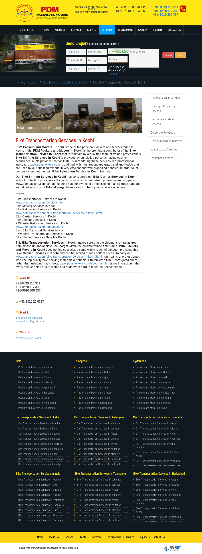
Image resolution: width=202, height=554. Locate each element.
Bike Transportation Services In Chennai (39, 490)
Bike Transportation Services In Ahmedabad (41, 515)
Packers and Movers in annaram (94, 382)
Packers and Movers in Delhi (33, 372)
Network (107, 30)
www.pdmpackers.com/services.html (40, 202)
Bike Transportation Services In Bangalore (41, 505)
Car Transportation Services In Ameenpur (158, 461)
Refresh (116, 72)
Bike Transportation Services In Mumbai (39, 479)
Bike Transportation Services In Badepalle (99, 520)
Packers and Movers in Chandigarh (37, 408)
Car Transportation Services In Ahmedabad (41, 459)
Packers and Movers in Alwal (151, 377)
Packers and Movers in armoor (93, 387)
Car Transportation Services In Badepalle (99, 464)
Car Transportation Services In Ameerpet (158, 439)
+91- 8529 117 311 (165, 7)
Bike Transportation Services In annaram (99, 495)
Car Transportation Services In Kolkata (39, 439)
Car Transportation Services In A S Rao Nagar (157, 454)
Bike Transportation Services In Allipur (97, 490)
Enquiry (157, 30)
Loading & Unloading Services (163, 108)
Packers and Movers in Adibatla (153, 372)
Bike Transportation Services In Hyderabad (41, 500)
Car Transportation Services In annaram (98, 439)
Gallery (142, 30)
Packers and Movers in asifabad (94, 392)
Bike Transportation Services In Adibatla (157, 484)
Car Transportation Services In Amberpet (158, 466)
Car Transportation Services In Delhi (37, 428)
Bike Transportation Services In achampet (99, 479)
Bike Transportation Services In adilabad (98, 484)
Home (46, 30)
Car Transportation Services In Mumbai (39, 423)
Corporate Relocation (163, 132)
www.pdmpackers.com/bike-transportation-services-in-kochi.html (59, 213)
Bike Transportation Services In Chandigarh (41, 520)
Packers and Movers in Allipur (93, 377)
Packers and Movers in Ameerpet (153, 382)
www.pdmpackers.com (45, 164)
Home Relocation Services (166, 141)
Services (76, 30)
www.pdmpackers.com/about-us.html (84, 263)
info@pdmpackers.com (29, 318)
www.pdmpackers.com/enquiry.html (39, 226)
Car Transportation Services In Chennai (39, 433)
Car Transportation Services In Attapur (157, 423)
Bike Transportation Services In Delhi (38, 484)
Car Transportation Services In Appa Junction (155, 445)
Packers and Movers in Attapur (152, 367)
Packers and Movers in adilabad (94, 372)
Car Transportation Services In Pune (37, 454)
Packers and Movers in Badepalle (94, 408)
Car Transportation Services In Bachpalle (99, 459)
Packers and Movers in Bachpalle (94, 403)
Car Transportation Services (162, 121)
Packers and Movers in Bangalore (36, 392)
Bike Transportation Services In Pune (38, 510)
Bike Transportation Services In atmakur (99, 510)
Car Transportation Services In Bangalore (40, 449)
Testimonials (125, 30)
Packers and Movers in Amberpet (153, 403)
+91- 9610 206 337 (165, 14)
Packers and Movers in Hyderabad (36, 387)
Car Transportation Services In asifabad (98, 449)
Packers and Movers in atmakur (94, 398)
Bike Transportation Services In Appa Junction (156, 501)
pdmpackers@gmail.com (30, 321)
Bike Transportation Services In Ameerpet (158, 495)
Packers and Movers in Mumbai (35, 367)
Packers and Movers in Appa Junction (156, 387)
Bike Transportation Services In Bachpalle (99, 515)
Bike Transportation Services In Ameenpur (158, 517)
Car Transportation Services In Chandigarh (41, 464)
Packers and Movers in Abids (151, 408)
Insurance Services (162, 158)
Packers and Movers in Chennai (35, 377)
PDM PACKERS (25, 30)
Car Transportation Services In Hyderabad (40, 444)
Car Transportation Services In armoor (97, 444)
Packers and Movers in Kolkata (35, 382)
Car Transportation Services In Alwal (155, 433)
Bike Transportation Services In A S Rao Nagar (157, 510)
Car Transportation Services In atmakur (98, 454)
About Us (60, 30)
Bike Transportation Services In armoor (98, 500)
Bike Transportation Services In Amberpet (158, 522)
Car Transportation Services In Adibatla (157, 428)
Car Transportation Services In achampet (99, 423)
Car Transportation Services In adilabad (98, 428)
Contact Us (174, 30)
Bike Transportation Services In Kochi (65, 82)
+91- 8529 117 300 (165, 11)
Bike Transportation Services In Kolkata (39, 495)
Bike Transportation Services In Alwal (156, 490)
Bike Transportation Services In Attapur (157, 479)
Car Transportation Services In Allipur (97, 433)
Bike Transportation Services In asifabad (99, 505)
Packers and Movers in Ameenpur (154, 398)
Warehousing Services (164, 149)
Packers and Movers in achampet (95, 367)
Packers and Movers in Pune (33, 398)
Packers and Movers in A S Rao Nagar (156, 392)
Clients (91, 30)
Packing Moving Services (166, 97)
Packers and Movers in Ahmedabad (37, 403)
